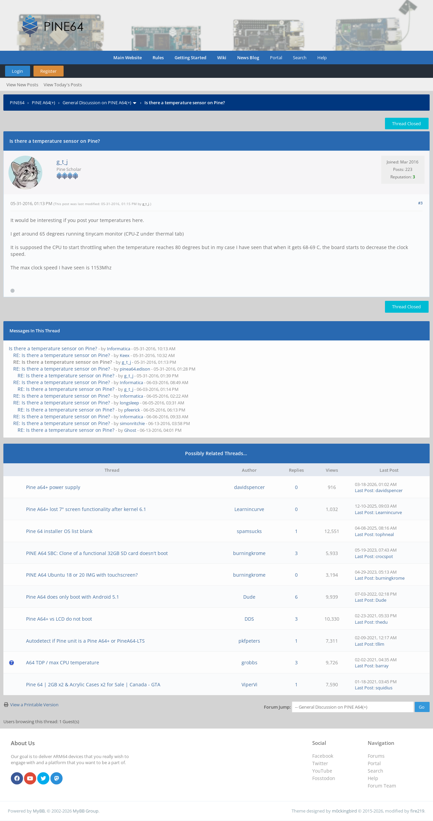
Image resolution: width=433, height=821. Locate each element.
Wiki (221, 57)
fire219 (417, 811)
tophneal (384, 534)
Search (299, 57)
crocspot (384, 556)
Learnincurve (249, 509)
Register (48, 71)
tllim (379, 644)
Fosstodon (323, 778)
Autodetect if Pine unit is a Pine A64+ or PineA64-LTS (85, 641)
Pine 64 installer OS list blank (59, 531)
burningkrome (249, 553)
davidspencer (249, 487)
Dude (249, 597)
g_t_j (62, 161)
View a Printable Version (34, 705)
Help (322, 57)
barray (382, 666)
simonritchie (132, 423)
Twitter (320, 763)
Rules (158, 57)
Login (17, 71)
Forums (376, 756)
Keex (125, 355)
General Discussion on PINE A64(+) (97, 102)
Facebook (322, 756)
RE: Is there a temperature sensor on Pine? (61, 355)
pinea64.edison (135, 369)
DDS (249, 619)
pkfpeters (249, 641)
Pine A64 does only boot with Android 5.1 (72, 597)
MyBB (39, 811)
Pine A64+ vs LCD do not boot (59, 619)
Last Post (364, 490)
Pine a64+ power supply (53, 487)
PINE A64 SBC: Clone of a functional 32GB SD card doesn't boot (97, 553)
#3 (420, 202)
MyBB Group (85, 811)
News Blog (248, 57)
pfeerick (132, 410)
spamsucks (249, 531)
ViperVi (249, 684)
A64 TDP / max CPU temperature (62, 662)
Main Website (127, 57)
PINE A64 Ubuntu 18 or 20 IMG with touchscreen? (82, 575)
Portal (276, 57)
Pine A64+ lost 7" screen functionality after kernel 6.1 (86, 509)
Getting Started (190, 57)
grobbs (249, 662)
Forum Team (382, 785)
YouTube (322, 771)
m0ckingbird (344, 811)
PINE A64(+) (43, 102)
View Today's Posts (63, 85)
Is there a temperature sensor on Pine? (53, 348)
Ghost (130, 430)
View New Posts (22, 85)
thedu (381, 622)
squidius (383, 688)
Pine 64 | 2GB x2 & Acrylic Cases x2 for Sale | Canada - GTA (93, 684)
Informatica (118, 349)
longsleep (129, 403)
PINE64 (17, 102)
